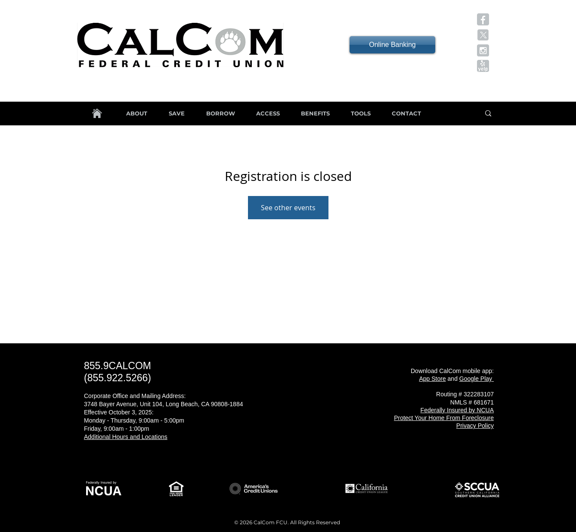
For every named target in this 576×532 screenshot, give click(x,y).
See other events (288, 207)
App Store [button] (432, 378)
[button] (483, 19)
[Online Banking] (392, 44)
